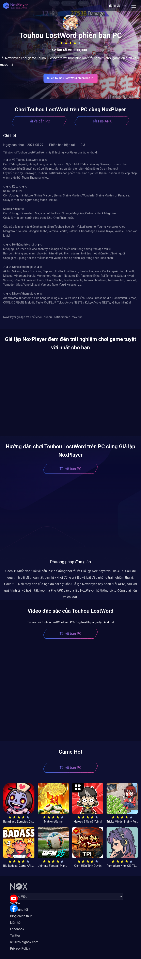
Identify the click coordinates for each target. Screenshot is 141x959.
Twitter (15, 936)
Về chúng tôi (19, 910)
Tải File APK (101, 121)
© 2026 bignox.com (24, 942)
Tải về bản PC (39, 121)
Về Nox (15, 903)
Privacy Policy (20, 948)
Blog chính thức (21, 916)
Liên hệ (15, 923)
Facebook (17, 929)
